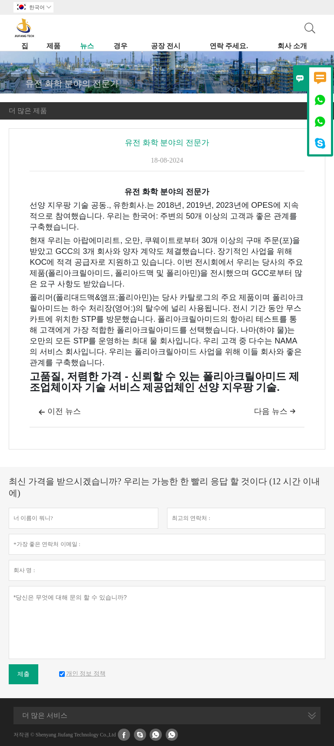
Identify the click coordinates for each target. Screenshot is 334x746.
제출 (23, 674)
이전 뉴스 (59, 412)
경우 (120, 46)
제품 (53, 46)
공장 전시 (165, 46)
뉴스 (87, 46)
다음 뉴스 (275, 411)
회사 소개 (292, 46)
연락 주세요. (229, 46)
